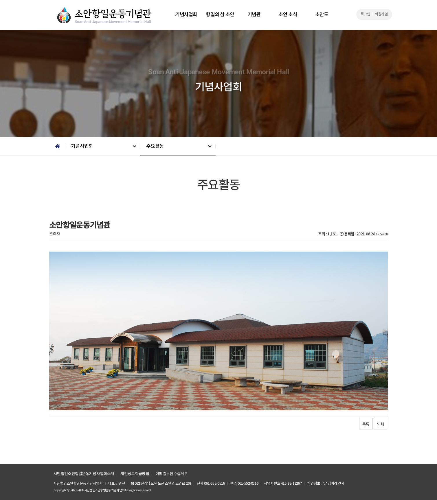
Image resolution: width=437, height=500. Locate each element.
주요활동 (155, 146)
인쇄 (380, 424)
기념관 (254, 15)
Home (57, 146)
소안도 (321, 15)
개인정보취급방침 (134, 473)
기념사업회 (186, 15)
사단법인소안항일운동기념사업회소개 (84, 473)
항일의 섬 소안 (220, 15)
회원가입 (381, 14)
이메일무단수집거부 (171, 473)
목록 (365, 424)
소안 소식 (287, 15)
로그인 (365, 14)
